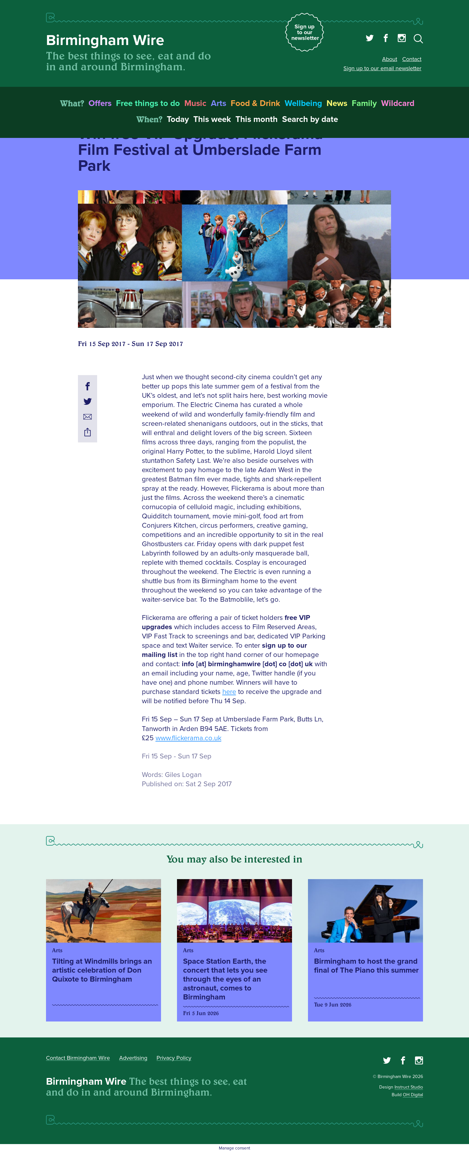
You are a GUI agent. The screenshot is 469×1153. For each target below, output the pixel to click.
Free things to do (148, 103)
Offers (99, 103)
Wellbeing (303, 103)
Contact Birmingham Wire (78, 1057)
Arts (218, 103)
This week (212, 119)
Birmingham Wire (105, 40)
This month (256, 119)
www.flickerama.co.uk (188, 738)
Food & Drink (255, 103)
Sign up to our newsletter (305, 32)
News (337, 103)
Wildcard (397, 103)
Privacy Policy (174, 1057)
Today (178, 119)
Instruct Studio (409, 1087)
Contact (411, 59)
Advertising (133, 1057)
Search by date (310, 119)
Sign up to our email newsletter (382, 68)
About (389, 59)
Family (364, 103)
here (229, 692)
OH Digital (413, 1094)
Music (195, 103)
